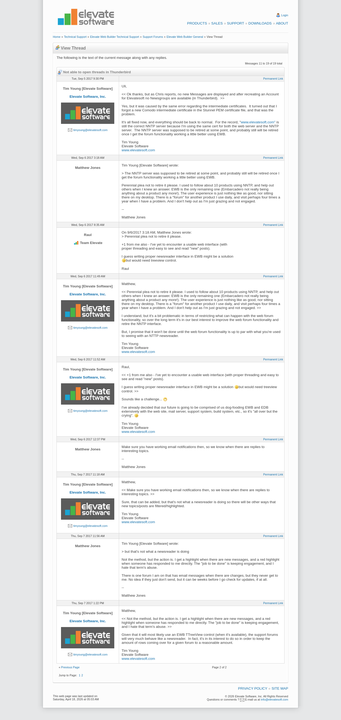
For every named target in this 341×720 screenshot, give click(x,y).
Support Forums (153, 36)
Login (284, 15)
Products (197, 23)
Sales (217, 23)
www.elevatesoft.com (138, 150)
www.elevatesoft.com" (258, 122)
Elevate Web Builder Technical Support (114, 36)
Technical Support (75, 36)
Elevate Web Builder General (185, 36)
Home (56, 36)
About (282, 23)
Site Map (279, 688)
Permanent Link (273, 78)
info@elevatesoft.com (274, 699)
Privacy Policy (252, 688)
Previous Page (70, 667)
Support (235, 23)
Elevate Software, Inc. (88, 97)
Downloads (259, 23)
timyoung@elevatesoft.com (90, 130)
